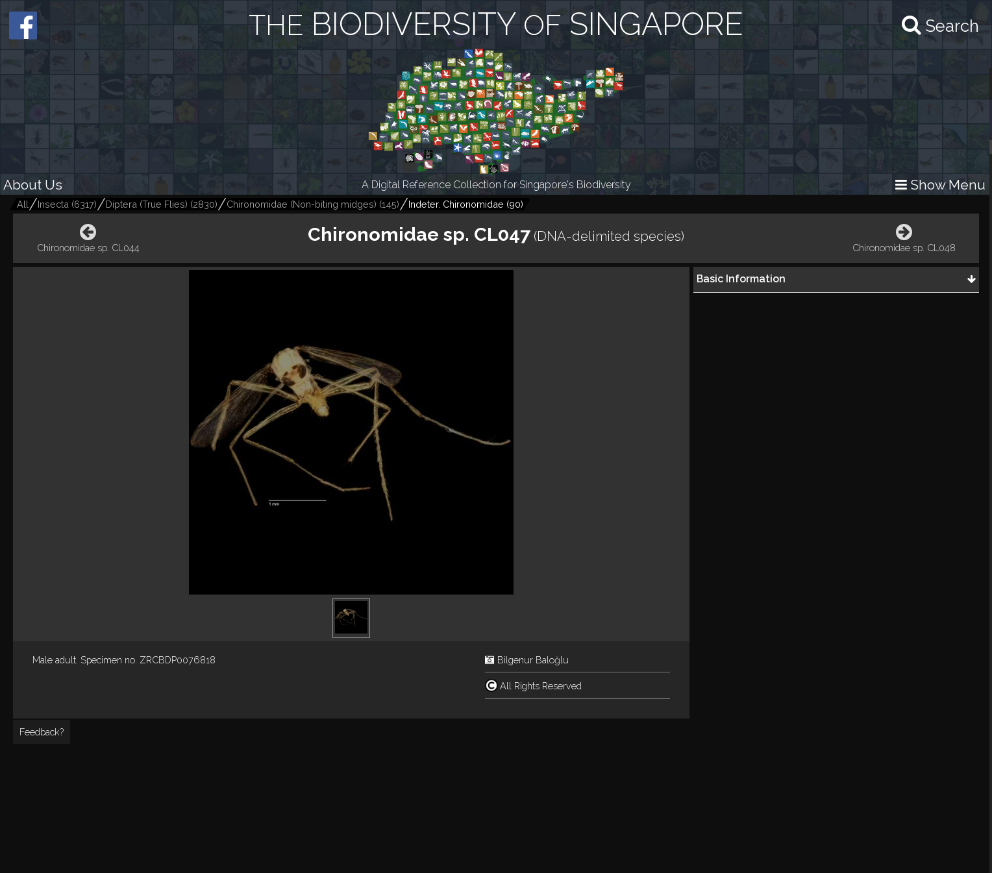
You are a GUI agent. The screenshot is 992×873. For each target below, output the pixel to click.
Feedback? (41, 731)
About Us (32, 185)
